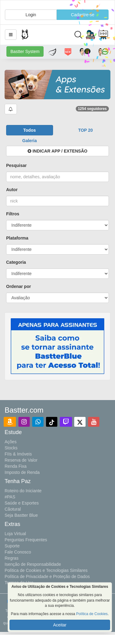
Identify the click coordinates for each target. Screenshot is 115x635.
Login (30, 14)
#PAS (10, 496)
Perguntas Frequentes (26, 539)
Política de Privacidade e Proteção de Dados (47, 576)
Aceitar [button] (60, 624)
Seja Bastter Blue (21, 515)
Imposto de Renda (22, 472)
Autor (11, 189)
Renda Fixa (16, 466)
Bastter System (25, 51)
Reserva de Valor (21, 460)
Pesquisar (16, 165)
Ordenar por (18, 286)
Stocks (11, 447)
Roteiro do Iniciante (23, 490)
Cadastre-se (82, 14)
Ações (11, 441)
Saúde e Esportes (22, 503)
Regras (11, 558)
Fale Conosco (18, 552)
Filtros (12, 213)
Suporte (12, 545)
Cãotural (13, 509)
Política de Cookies (92, 614)
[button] (11, 34)
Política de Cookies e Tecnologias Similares (46, 570)
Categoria (16, 262)
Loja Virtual (15, 533)
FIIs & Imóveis (18, 454)
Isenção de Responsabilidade (33, 564)
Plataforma (17, 238)
